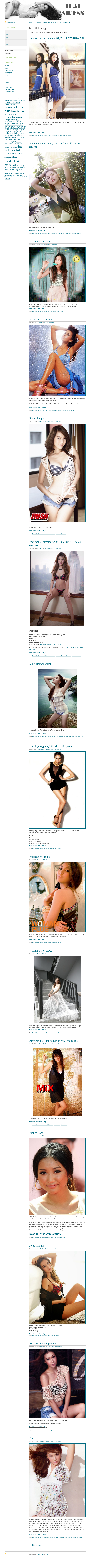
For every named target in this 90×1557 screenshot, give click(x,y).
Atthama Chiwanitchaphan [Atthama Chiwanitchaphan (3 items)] (12, 103)
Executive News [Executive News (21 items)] (13, 117)
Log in (6, 85)
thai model (68, 233)
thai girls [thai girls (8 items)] (8, 158)
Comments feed (9, 89)
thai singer (79, 1537)
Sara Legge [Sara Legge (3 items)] (13, 135)
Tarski (48, 1554)
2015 (7, 41)
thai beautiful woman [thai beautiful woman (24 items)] (14, 152)
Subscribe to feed (11, 22)
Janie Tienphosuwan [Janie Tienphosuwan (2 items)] (12, 120)
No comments (59, 41)
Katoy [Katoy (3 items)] (14, 121)
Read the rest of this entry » (37, 132)
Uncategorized (9, 73)
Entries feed (8, 87)
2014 (7, 44)
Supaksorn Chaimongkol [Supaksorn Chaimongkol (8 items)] (14, 140)
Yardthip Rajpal (57, 848)
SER (48, 244)
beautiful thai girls (36, 135)
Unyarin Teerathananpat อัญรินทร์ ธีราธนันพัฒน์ (56, 37)
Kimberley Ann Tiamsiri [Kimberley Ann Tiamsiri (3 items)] (17, 123)
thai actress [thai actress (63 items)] (13, 148)
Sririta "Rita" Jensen (46, 410)
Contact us (66, 22)
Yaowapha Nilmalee (76, 233)
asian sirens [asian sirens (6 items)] (9, 102)
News (6, 68)
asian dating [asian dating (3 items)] (22, 100)
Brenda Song (36, 1132)
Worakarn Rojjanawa (40, 241)
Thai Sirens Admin (50, 41)
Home (31, 22)
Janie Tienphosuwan (40, 663)
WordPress (40, 1554)
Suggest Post (57, 22)
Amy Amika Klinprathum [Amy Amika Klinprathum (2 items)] (11, 99)
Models (40, 322)
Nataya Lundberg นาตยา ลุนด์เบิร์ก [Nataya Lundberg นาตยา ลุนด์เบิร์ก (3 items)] (15, 126)
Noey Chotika (37, 1245)
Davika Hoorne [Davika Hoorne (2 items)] (21, 115)
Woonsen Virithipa (39, 856)
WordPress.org (9, 92)
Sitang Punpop (37, 418)
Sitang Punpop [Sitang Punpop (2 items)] (15, 137)
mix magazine (57, 1124)
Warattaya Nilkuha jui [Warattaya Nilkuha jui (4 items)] (12, 167)
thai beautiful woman (61, 233)
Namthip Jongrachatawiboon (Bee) (49, 1537)
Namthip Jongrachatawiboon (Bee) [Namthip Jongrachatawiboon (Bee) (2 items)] (14, 124)
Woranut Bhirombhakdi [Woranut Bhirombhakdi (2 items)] (11, 171)
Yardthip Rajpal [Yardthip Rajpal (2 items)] (15, 173)
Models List (38, 22)
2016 (7, 37)
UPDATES (41, 41)
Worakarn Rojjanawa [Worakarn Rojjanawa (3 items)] (15, 169)
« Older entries (35, 1545)
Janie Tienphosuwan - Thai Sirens (60, 736)
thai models (50, 311)
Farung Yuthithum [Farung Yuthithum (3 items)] (10, 120)
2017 (7, 34)
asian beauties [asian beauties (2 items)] (14, 100)
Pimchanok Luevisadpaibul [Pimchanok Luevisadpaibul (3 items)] (13, 131)
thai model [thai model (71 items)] (11, 159)
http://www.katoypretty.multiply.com (50, 644)
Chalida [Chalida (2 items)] (15, 115)
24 (42, 642)
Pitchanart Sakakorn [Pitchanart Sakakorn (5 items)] (12, 133)
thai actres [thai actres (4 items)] (13, 147)
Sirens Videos (47, 22)
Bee (31, 1438)
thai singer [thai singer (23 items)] (20, 165)
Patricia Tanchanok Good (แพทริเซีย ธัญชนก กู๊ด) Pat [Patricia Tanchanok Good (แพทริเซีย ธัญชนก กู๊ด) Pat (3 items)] (15, 129)
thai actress (44, 135)
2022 (7, 31)
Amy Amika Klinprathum (38, 1124)
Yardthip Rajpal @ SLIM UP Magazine (50, 746)
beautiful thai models (46, 233)
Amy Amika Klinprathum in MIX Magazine (53, 1040)
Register (7, 82)
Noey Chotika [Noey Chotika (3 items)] (9, 128)
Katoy (53, 233)
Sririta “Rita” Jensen (40, 319)
